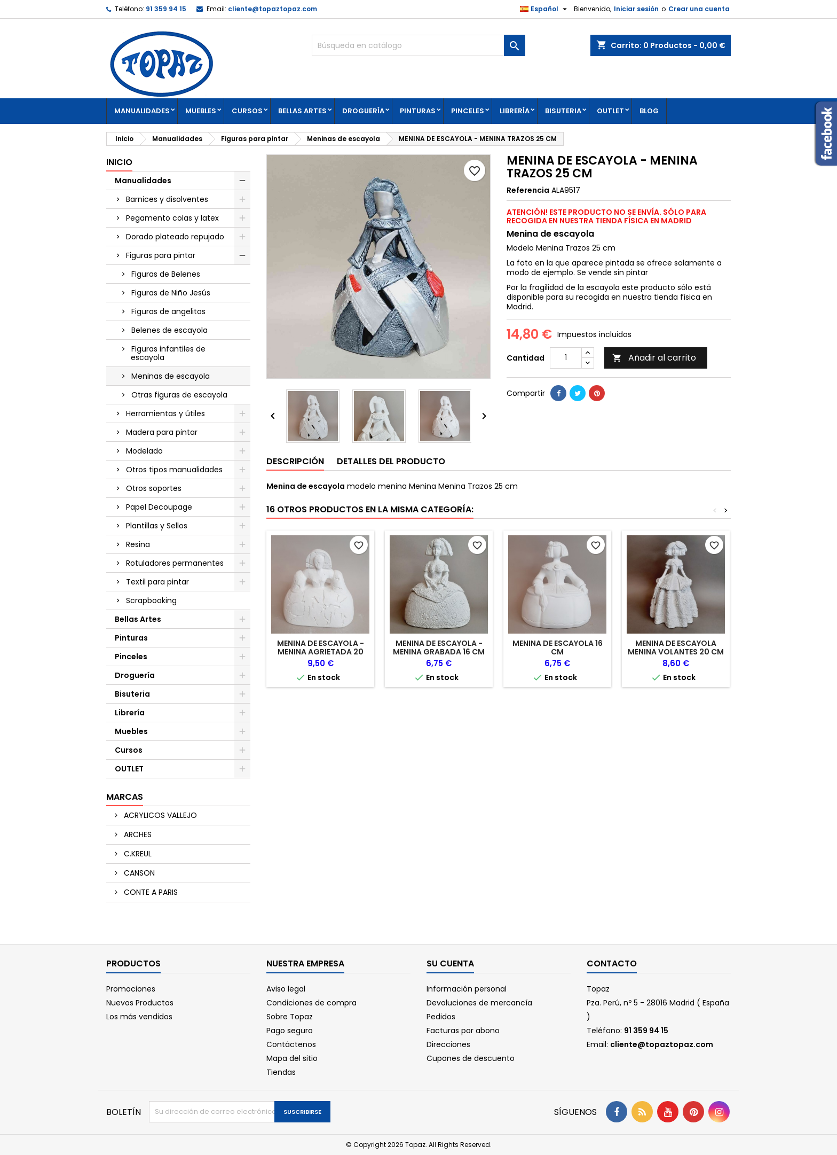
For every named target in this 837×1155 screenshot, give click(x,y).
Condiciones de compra (311, 1002)
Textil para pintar (157, 581)
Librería (515, 111)
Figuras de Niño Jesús (170, 292)
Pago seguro (289, 1030)
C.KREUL (137, 853)
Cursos (247, 111)
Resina (138, 544)
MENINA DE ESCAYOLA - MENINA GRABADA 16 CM (439, 647)
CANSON (138, 873)
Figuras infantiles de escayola (168, 353)
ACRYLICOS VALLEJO (159, 815)
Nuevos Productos (139, 1002)
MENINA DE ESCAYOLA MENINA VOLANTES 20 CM (676, 647)
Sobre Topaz (289, 1016)
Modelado (144, 451)
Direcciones (448, 1044)
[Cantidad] (566, 358)
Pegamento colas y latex (172, 218)
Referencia (528, 190)
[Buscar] (418, 45)
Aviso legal (285, 989)
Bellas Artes (302, 111)
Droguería (363, 111)
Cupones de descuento (471, 1058)
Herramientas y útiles (165, 413)
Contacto (612, 963)
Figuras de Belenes (165, 274)
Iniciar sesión (636, 8)
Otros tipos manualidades (174, 469)
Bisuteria (563, 111)
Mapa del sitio (292, 1058)
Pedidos (441, 1016)
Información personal (467, 989)
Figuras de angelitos (168, 311)
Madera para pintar (162, 432)
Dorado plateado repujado (175, 236)
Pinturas (418, 111)
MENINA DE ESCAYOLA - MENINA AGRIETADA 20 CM (320, 652)
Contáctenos (291, 1044)
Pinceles (467, 111)
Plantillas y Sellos (156, 525)
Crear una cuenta (699, 8)
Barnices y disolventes (167, 199)
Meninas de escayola (170, 376)
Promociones (130, 989)
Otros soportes (153, 488)
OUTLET (610, 111)
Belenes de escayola (169, 330)
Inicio (119, 162)
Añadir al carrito (654, 358)
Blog (649, 111)
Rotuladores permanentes (175, 563)
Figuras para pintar (160, 255)
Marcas (124, 797)
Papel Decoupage (159, 507)
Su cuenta (450, 963)
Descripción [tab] (295, 461)
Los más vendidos (139, 1016)
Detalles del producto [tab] (391, 461)
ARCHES (137, 834)
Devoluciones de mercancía (479, 1002)
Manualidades (142, 111)
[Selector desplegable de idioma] (545, 9)
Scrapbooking (151, 600)
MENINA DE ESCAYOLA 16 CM (557, 647)
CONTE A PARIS (150, 892)
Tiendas (281, 1072)
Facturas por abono (463, 1030)
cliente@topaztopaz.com (272, 8)
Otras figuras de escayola (179, 394)
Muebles (200, 111)
